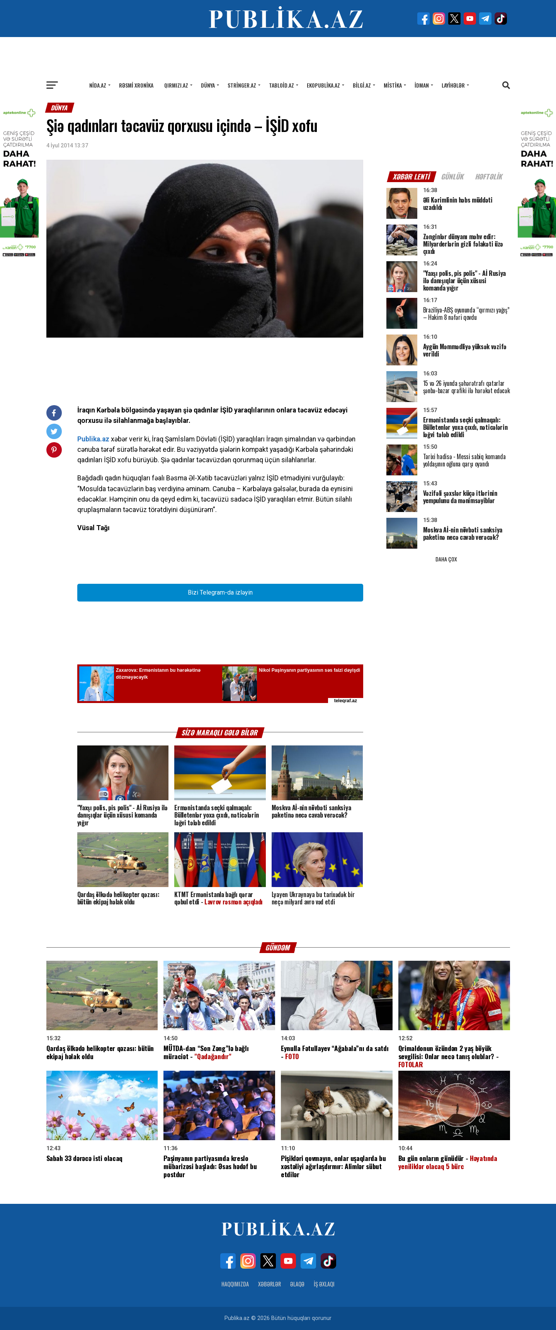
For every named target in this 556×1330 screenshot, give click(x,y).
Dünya (208, 85)
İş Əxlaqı (324, 1284)
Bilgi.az (362, 85)
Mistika (393, 85)
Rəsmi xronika (136, 85)
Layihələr (453, 85)
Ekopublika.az (323, 85)
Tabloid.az (281, 85)
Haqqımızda (235, 1284)
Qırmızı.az (176, 85)
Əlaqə (297, 1284)
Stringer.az (242, 85)
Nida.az (97, 85)
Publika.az (93, 439)
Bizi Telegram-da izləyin (220, 592)
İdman (422, 85)
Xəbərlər (269, 1284)
